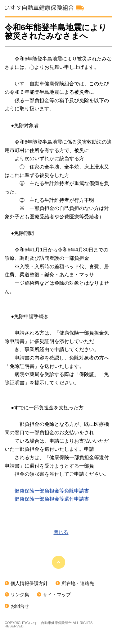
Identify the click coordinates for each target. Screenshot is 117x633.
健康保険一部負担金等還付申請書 (52, 499)
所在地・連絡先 (77, 583)
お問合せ (20, 606)
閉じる (60, 532)
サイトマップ (57, 594)
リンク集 (20, 594)
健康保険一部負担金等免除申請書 (52, 490)
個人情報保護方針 (29, 583)
